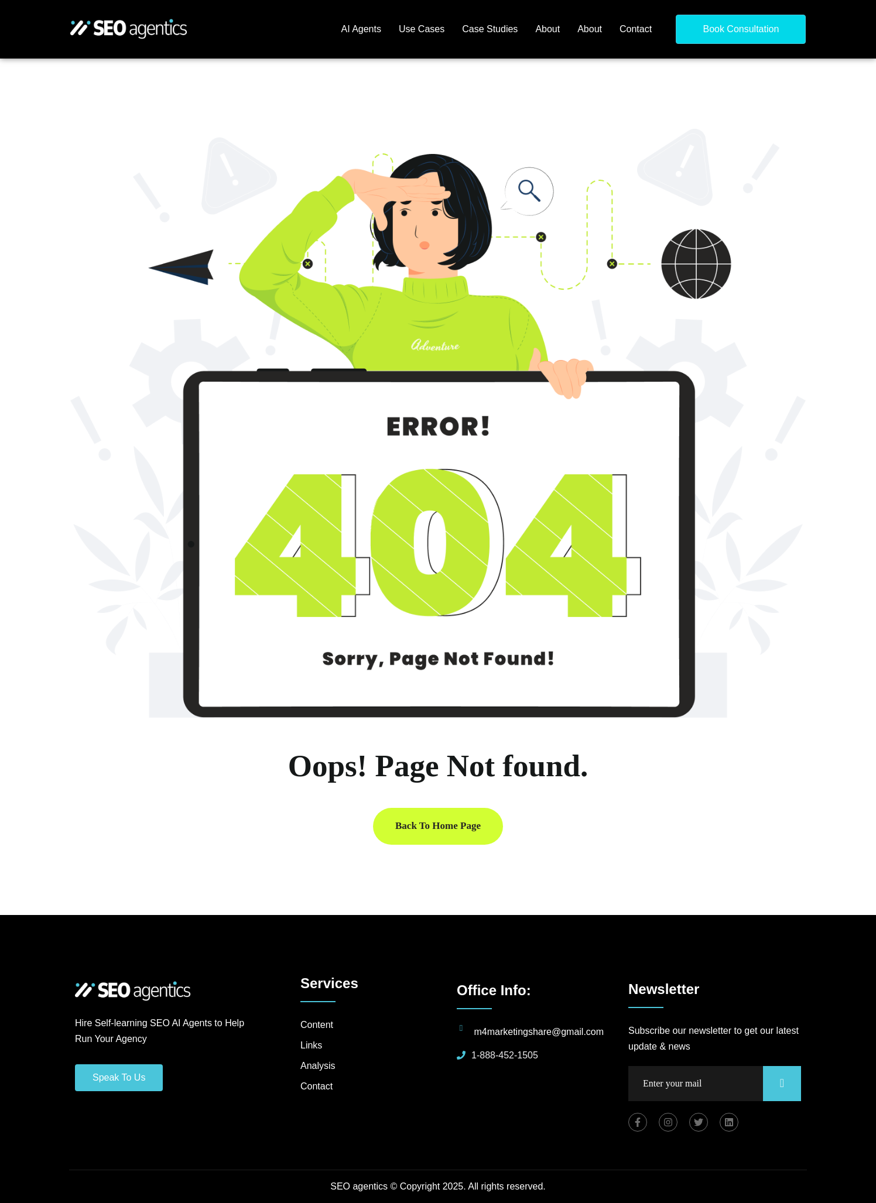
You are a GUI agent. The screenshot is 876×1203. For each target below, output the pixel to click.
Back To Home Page (438, 825)
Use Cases (421, 29)
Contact (636, 29)
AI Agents (361, 29)
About (547, 29)
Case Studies (490, 29)
